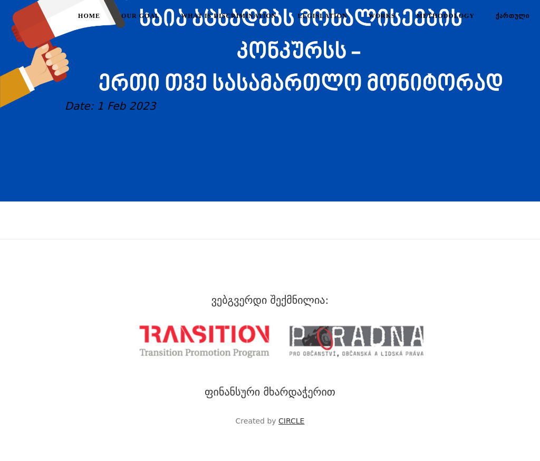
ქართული (512, 16)
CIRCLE (291, 421)
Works (382, 16)
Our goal (140, 16)
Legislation (323, 16)
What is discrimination (228, 16)
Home (89, 16)
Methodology (446, 16)
